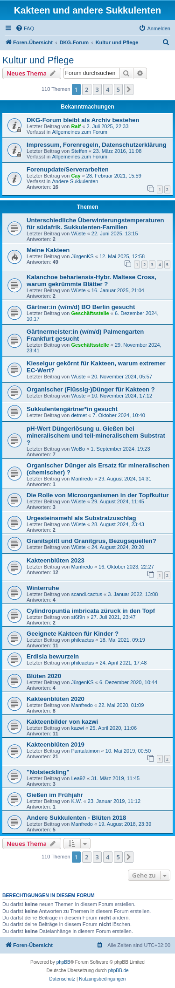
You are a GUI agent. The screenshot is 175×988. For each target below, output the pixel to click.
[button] (128, 89)
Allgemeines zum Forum (79, 132)
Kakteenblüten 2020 (55, 698)
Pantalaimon (85, 751)
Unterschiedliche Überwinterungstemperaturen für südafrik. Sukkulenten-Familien (95, 224)
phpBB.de (118, 970)
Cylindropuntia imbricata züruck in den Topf (91, 610)
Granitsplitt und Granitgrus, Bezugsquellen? (91, 540)
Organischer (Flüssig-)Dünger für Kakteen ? (91, 389)
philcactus (82, 640)
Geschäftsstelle (90, 313)
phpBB (63, 962)
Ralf (76, 126)
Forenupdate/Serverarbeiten (68, 169)
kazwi (77, 728)
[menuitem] (24, 28)
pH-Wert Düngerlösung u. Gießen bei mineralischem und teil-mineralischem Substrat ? (96, 435)
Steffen (79, 151)
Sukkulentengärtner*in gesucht (72, 408)
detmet (79, 415)
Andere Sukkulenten (75, 181)
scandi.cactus (86, 594)
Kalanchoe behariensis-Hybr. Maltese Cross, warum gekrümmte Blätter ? (91, 281)
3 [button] (97, 89)
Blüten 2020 (44, 675)
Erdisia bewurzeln (53, 656)
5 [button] (118, 89)
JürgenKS (82, 256)
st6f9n (78, 617)
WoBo (78, 449)
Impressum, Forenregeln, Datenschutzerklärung (97, 144)
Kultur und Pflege (38, 60)
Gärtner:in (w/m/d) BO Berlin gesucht (81, 306)
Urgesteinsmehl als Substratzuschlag (81, 518)
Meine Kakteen (48, 250)
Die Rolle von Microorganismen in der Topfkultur (98, 495)
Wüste (78, 233)
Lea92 (78, 778)
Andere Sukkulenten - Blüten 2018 (76, 817)
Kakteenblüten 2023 (55, 560)
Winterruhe (43, 587)
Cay (75, 175)
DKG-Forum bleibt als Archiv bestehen (83, 120)
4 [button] (107, 89)
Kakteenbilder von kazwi (62, 721)
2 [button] (86, 89)
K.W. (76, 801)
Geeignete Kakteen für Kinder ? (73, 633)
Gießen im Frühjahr (55, 794)
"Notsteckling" (48, 771)
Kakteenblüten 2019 (55, 744)
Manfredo (81, 478)
